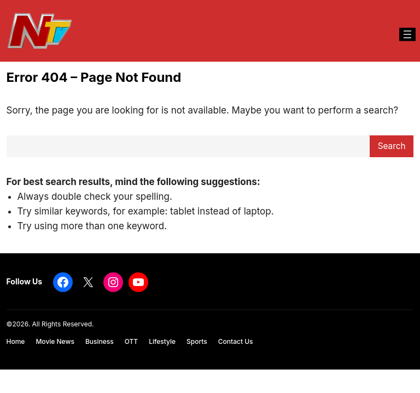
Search (392, 146)
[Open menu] (407, 34)
